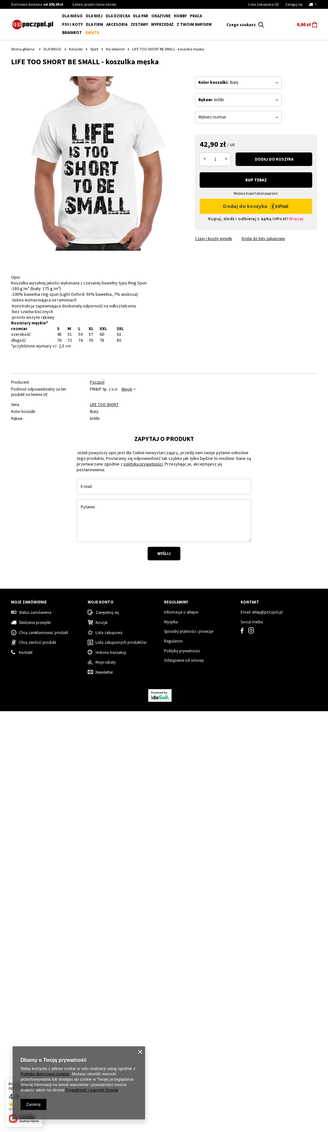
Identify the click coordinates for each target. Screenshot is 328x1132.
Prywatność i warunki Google (92, 1090)
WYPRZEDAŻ (162, 24)
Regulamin (173, 1062)
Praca (196, 16)
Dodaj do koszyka (274, 159)
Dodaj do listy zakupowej (263, 238)
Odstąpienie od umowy (184, 1081)
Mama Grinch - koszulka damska (199, 953)
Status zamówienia (35, 1033)
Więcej (126, 389)
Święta (92, 32)
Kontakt (250, 1023)
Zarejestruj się (107, 1033)
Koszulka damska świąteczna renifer (116, 956)
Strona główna (22, 49)
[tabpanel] (42, 506)
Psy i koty (72, 24)
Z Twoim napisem (194, 24)
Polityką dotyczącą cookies (44, 1074)
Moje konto (101, 1023)
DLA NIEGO (72, 16)
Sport (94, 49)
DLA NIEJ (94, 16)
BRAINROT (72, 32)
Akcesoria (116, 24)
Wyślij (164, 702)
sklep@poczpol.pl (267, 1033)
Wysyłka (171, 1043)
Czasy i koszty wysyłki (213, 238)
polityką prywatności (143, 612)
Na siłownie (115, 49)
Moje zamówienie (29, 1023)
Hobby (180, 16)
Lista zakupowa (263, 4)
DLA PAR (140, 16)
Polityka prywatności (182, 1071)
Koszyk (102, 1043)
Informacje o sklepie (181, 1033)
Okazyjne (161, 16)
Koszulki (76, 49)
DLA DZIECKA (118, 16)
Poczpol (97, 382)
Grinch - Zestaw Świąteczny (277, 953)
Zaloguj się (293, 4)
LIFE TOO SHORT (104, 404)
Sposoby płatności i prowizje (188, 1052)
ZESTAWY (139, 24)
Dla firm (94, 24)
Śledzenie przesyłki (35, 1043)
